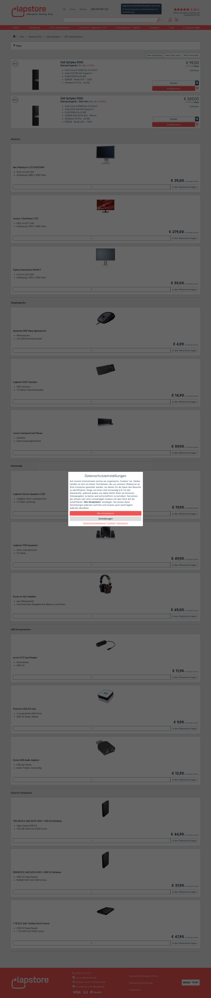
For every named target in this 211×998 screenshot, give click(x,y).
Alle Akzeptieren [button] (105, 513)
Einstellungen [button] (106, 518)
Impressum (122, 523)
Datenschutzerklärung (94, 523)
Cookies (111, 523)
